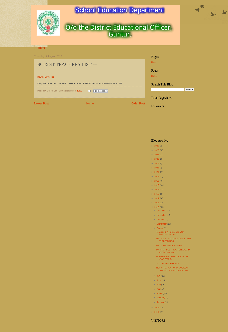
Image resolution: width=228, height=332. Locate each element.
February (161, 297)
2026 (156, 146)
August (160, 228)
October (161, 219)
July (159, 276)
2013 (156, 202)
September (162, 224)
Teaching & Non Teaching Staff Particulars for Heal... (170, 233)
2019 (156, 176)
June (159, 280)
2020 (156, 172)
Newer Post (41, 103)
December (162, 211)
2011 (156, 307)
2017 (156, 185)
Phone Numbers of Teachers (169, 245)
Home (42, 47)
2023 (156, 159)
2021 (156, 168)
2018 (156, 181)
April (159, 289)
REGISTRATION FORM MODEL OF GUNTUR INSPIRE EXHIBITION (172, 269)
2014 (156, 198)
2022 (156, 163)
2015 (156, 194)
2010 (156, 312)
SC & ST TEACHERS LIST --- (169, 263)
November (162, 215)
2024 (156, 154)
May (159, 284)
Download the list (45, 77)
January (161, 302)
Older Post (138, 103)
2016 (156, 189)
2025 (156, 150)
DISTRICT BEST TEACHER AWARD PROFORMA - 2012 (173, 251)
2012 (156, 207)
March (160, 293)
